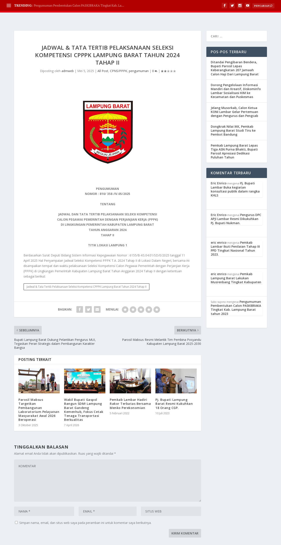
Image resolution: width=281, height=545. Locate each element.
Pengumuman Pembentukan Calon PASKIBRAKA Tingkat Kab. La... (79, 5)
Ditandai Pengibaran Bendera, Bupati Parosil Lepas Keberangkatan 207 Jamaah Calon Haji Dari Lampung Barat (235, 57)
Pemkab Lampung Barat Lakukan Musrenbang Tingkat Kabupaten (236, 267)
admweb (67, 60)
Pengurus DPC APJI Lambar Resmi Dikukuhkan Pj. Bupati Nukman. (236, 208)
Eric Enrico (219, 172)
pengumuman (139, 60)
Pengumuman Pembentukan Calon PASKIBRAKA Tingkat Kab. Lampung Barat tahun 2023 (236, 297)
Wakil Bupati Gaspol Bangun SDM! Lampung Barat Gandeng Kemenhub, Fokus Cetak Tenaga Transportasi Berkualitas (83, 399)
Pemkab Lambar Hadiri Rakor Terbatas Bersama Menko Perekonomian (130, 393)
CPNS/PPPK (118, 60)
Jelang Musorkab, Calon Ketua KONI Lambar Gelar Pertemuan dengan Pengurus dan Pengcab (234, 101)
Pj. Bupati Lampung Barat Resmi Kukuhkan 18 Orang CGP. (174, 393)
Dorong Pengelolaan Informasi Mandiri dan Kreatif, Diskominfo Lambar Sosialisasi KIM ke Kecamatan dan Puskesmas (236, 80)
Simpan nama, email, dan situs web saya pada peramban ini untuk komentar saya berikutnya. (85, 512)
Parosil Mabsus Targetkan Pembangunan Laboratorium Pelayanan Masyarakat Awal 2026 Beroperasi (38, 399)
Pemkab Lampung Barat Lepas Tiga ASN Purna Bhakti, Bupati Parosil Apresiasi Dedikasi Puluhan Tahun (234, 140)
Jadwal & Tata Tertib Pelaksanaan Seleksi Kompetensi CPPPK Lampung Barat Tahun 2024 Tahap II (86, 276)
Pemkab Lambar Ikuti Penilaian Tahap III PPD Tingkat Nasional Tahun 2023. (235, 237)
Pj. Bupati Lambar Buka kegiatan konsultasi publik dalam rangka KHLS (235, 178)
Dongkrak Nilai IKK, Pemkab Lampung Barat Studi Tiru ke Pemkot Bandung (233, 119)
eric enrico (219, 231)
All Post (102, 60)
